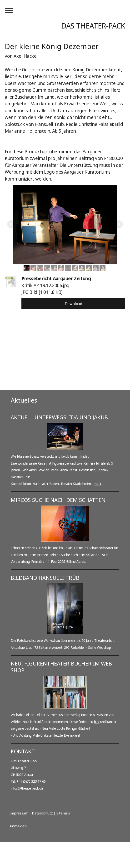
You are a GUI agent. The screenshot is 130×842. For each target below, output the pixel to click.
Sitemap (63, 813)
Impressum (19, 813)
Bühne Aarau (75, 561)
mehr (97, 483)
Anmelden (18, 826)
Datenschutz (42, 813)
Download (73, 303)
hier (96, 721)
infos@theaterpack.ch (27, 788)
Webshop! (104, 647)
